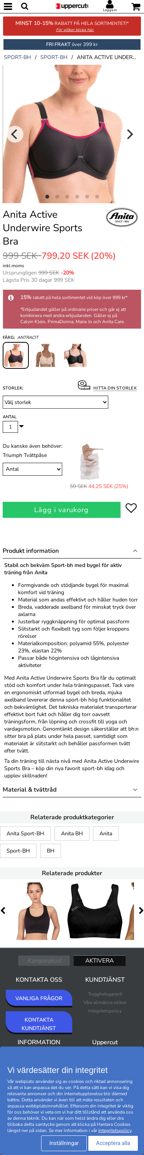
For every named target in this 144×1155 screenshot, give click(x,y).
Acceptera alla (113, 1143)
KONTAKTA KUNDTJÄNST (39, 1024)
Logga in (110, 10)
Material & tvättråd (29, 789)
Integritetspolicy (105, 1011)
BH (51, 850)
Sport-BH (18, 850)
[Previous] (15, 134)
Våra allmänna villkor (105, 1002)
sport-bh (17, 57)
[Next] (129, 134)
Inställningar (64, 1143)
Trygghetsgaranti (105, 994)
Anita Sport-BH (25, 833)
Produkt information (31, 551)
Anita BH (72, 833)
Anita (105, 833)
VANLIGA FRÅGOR (38, 998)
